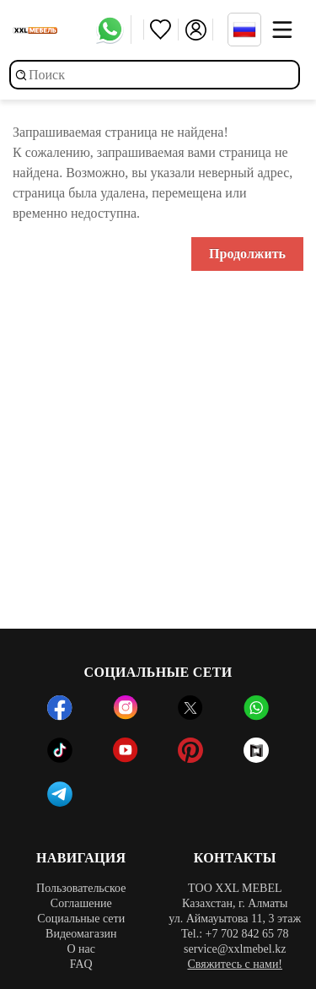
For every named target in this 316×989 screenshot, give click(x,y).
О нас (81, 949)
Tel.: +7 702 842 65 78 (234, 933)
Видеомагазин (81, 933)
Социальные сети (81, 918)
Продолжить (247, 253)
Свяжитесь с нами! (234, 964)
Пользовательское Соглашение (81, 896)
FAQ (81, 964)
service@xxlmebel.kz (235, 949)
